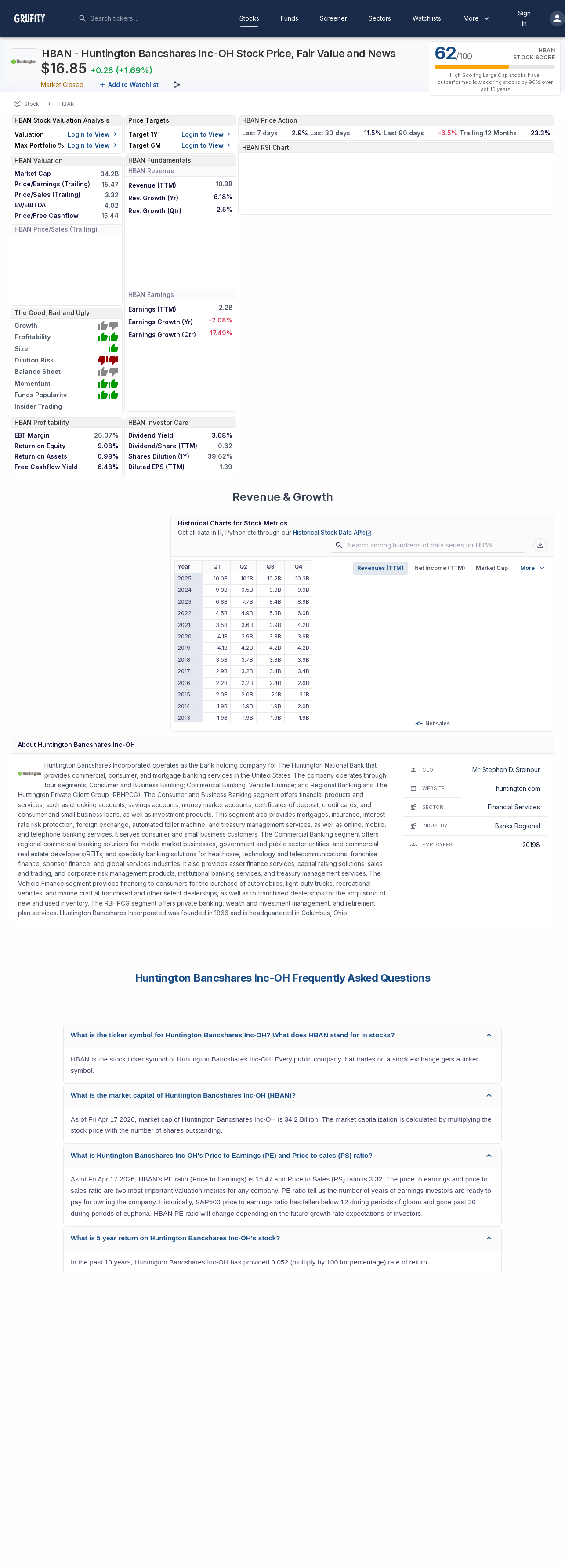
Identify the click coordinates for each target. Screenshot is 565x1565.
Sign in (524, 18)
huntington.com (518, 788)
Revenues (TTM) (380, 568)
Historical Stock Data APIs (332, 532)
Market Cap (492, 568)
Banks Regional (517, 826)
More (477, 18)
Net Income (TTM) (439, 568)
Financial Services (514, 807)
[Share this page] (177, 84)
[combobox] (156, 18)
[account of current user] (557, 18)
